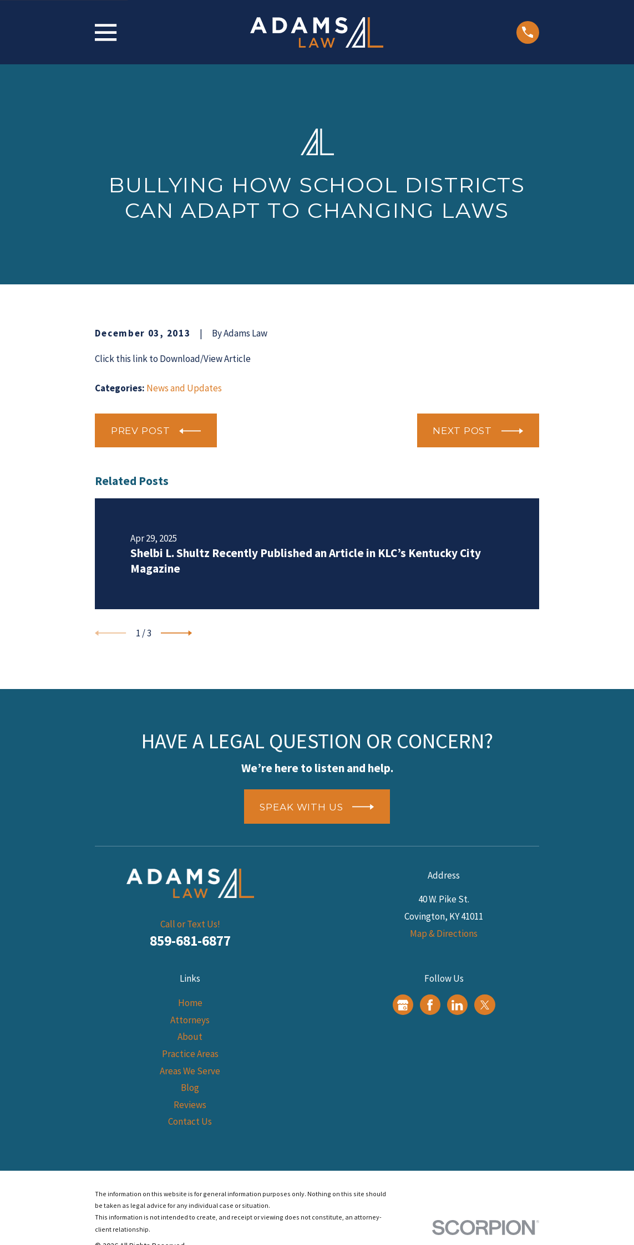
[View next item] (176, 633)
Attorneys (190, 1020)
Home (190, 1003)
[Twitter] (484, 1005)
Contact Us (190, 1121)
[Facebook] (429, 1005)
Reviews (190, 1105)
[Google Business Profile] (402, 1005)
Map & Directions (444, 933)
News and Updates (184, 388)
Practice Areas (190, 1054)
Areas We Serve (190, 1071)
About (189, 1036)
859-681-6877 (190, 941)
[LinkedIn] (457, 1005)
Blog (190, 1087)
